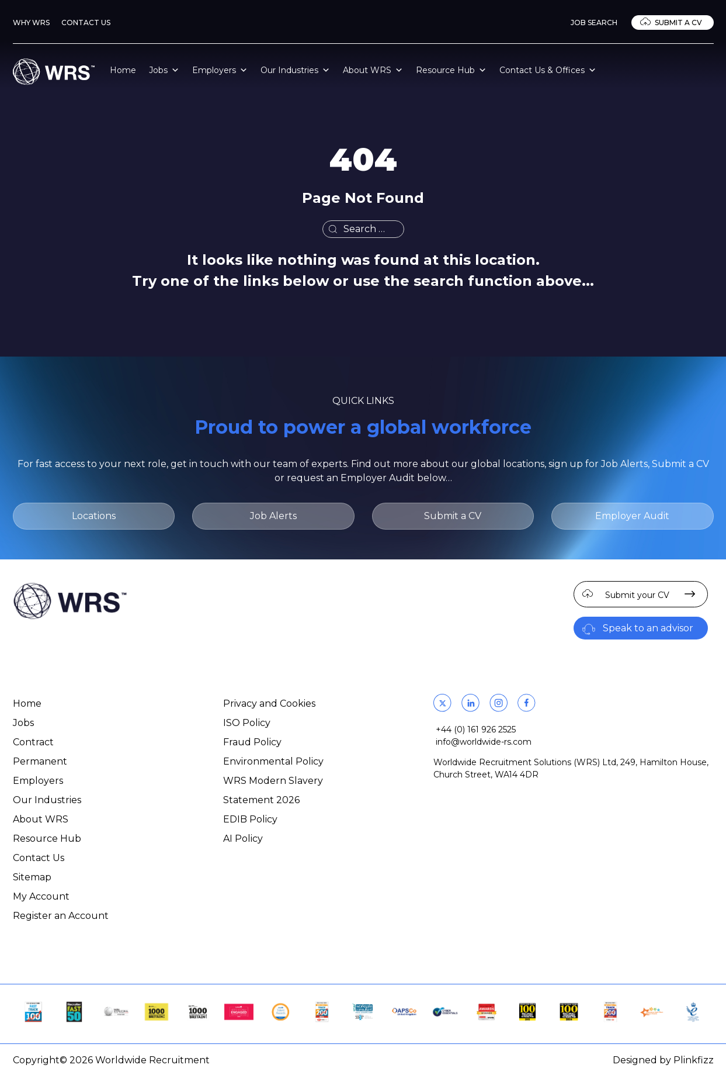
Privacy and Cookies (269, 703)
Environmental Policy (273, 761)
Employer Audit (632, 515)
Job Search (594, 22)
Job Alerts (273, 515)
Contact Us (85, 22)
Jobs (164, 70)
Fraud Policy (252, 742)
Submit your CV (637, 595)
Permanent (40, 761)
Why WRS (31, 22)
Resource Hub (451, 70)
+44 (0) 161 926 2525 (476, 729)
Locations (94, 515)
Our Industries (295, 70)
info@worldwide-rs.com (484, 742)
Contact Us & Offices (547, 70)
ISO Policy (246, 722)
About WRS (373, 70)
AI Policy (243, 838)
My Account (41, 896)
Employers (220, 70)
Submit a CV (678, 22)
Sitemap (32, 877)
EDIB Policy (250, 819)
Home (123, 70)
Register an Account (61, 915)
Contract (33, 742)
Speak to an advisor (648, 628)
